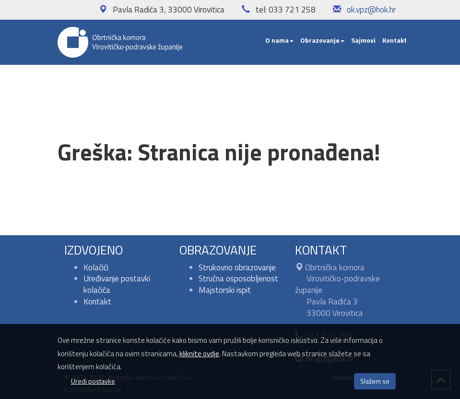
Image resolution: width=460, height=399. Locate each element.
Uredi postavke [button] (93, 381)
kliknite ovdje (199, 353)
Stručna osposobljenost (238, 278)
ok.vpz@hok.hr (371, 9)
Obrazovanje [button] (322, 40)
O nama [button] (279, 40)
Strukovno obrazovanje (237, 267)
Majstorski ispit (225, 290)
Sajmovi (363, 40)
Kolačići (95, 267)
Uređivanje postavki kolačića (116, 284)
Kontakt (394, 40)
